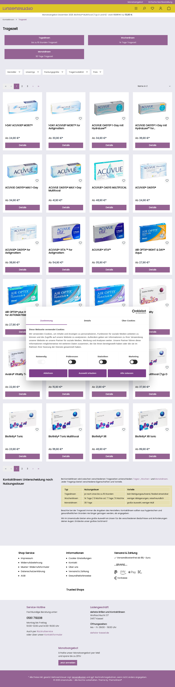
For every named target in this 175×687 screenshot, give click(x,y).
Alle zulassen (126, 373)
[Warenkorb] (168, 8)
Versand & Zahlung (79, 571)
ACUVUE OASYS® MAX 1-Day (21, 187)
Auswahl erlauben (87, 373)
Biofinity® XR (99, 436)
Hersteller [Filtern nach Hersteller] (14, 72)
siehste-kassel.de (99, 632)
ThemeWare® (115, 680)
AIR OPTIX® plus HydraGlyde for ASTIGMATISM (21, 314)
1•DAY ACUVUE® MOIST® (19, 125)
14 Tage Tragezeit (127, 40)
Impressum (27, 558)
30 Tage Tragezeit (44, 54)
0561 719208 (34, 618)
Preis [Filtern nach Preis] (97, 72)
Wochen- (145, 479)
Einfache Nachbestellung (160, 2)
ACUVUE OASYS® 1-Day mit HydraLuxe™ (107, 127)
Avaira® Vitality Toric (17, 374)
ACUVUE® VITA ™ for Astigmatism (60, 251)
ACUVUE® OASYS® (145, 187)
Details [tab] (87, 320)
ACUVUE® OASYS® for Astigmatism (17, 251)
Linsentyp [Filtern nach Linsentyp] (32, 72)
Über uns (73, 567)
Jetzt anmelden (67, 662)
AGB (23, 575)
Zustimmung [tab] (46, 320)
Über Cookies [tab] (128, 320)
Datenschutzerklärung (33, 571)
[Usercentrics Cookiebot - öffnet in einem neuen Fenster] (134, 312)
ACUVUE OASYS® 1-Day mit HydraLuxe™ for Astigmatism (151, 127)
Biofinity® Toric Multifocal (64, 436)
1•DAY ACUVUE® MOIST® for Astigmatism (64, 127)
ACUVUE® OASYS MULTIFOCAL (109, 187)
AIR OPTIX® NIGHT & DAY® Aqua (150, 251)
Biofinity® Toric (14, 436)
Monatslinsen (161, 479)
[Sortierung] (154, 86)
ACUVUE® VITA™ (101, 249)
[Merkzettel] (152, 8)
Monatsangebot (135, 2)
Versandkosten (79, 677)
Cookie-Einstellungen (80, 558)
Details (22, 145)
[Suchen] (144, 8)
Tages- (136, 479)
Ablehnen (48, 373)
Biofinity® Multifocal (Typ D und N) (151, 376)
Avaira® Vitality (144, 312)
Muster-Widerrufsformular (35, 567)
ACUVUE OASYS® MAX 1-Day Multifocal (65, 189)
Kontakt (73, 562)
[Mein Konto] (160, 8)
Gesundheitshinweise (80, 575)
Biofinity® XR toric (145, 436)
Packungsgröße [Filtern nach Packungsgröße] (54, 72)
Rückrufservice (45, 631)
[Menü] (136, 8)
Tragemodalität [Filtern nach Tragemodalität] (78, 72)
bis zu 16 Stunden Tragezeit (44, 40)
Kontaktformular (53, 634)
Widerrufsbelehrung (31, 562)
